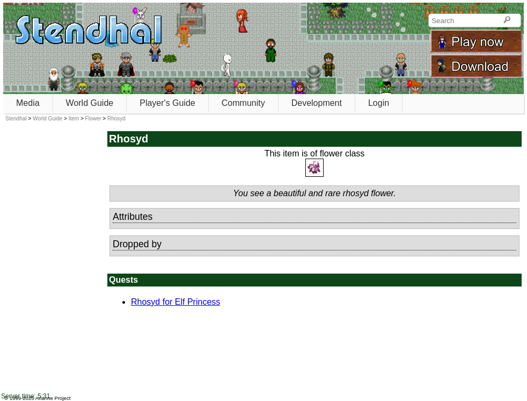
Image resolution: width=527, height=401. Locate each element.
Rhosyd (116, 118)
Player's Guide (167, 103)
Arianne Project (53, 398)
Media (28, 103)
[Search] (507, 20)
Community (243, 103)
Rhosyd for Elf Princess (175, 301)
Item (74, 118)
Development (316, 103)
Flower (93, 118)
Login (378, 103)
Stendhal (15, 118)
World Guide (90, 103)
